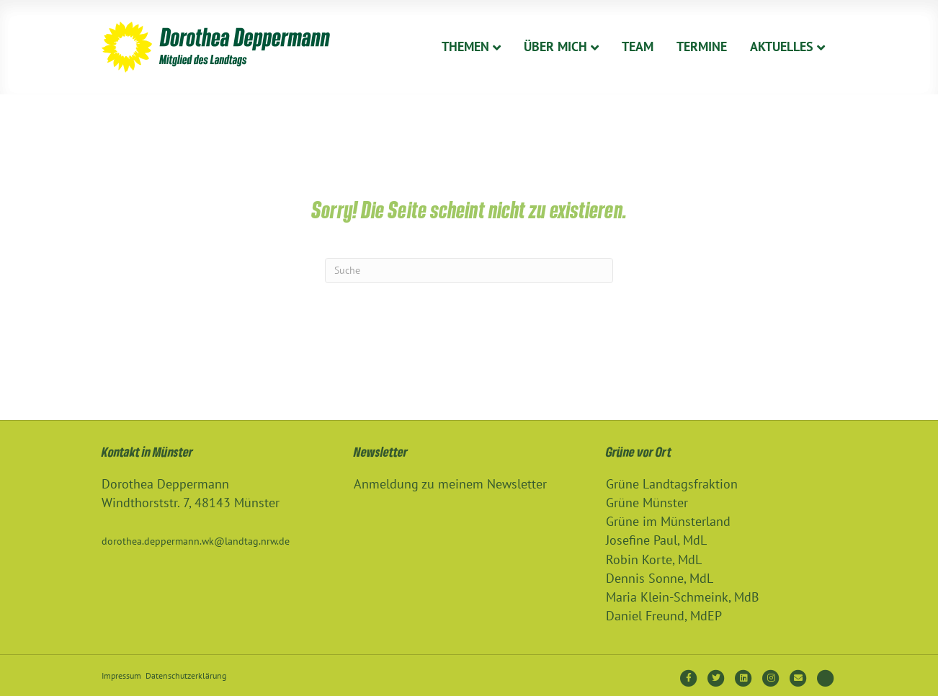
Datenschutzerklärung (186, 675)
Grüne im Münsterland (668, 521)
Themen (465, 46)
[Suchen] (469, 270)
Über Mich (555, 46)
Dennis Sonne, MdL (659, 578)
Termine (701, 46)
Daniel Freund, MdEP (664, 615)
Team (637, 46)
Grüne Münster (647, 502)
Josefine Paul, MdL (656, 540)
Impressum (121, 675)
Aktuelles (781, 46)
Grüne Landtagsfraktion (672, 484)
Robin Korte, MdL (654, 559)
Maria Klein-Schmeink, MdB (682, 597)
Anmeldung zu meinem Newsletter (450, 484)
